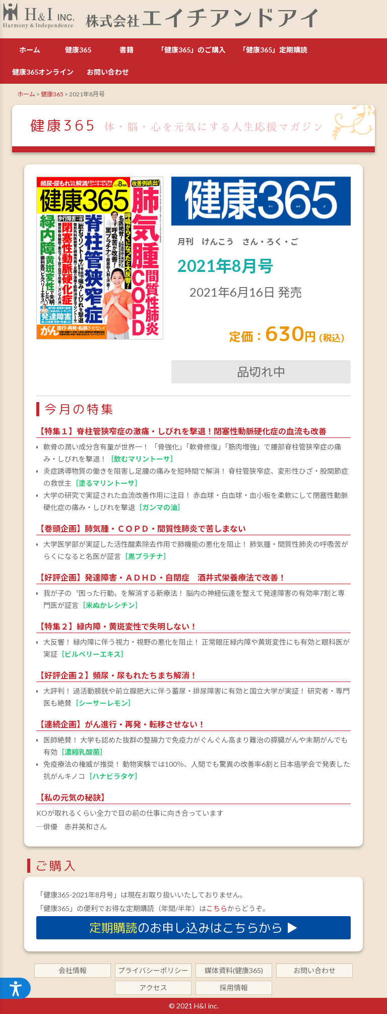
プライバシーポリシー (153, 970)
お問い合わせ (108, 72)
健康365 (78, 49)
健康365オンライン (43, 72)
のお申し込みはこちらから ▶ (193, 927)
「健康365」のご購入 (191, 49)
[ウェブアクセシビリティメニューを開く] (16, 988)
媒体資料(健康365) (234, 970)
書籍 (126, 49)
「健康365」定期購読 (273, 49)
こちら (216, 908)
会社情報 (72, 970)
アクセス (153, 987)
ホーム (29, 49)
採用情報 (234, 987)
